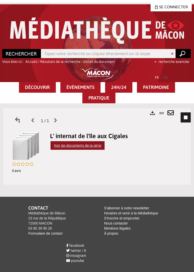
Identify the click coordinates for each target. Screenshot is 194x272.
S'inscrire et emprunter (121, 218)
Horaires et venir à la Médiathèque (131, 213)
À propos (111, 233)
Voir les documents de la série (77, 145)
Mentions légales (117, 228)
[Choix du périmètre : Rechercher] (21, 53)
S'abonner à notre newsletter (126, 208)
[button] (37, 87)
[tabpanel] (97, 146)
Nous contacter (116, 223)
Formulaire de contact (45, 233)
